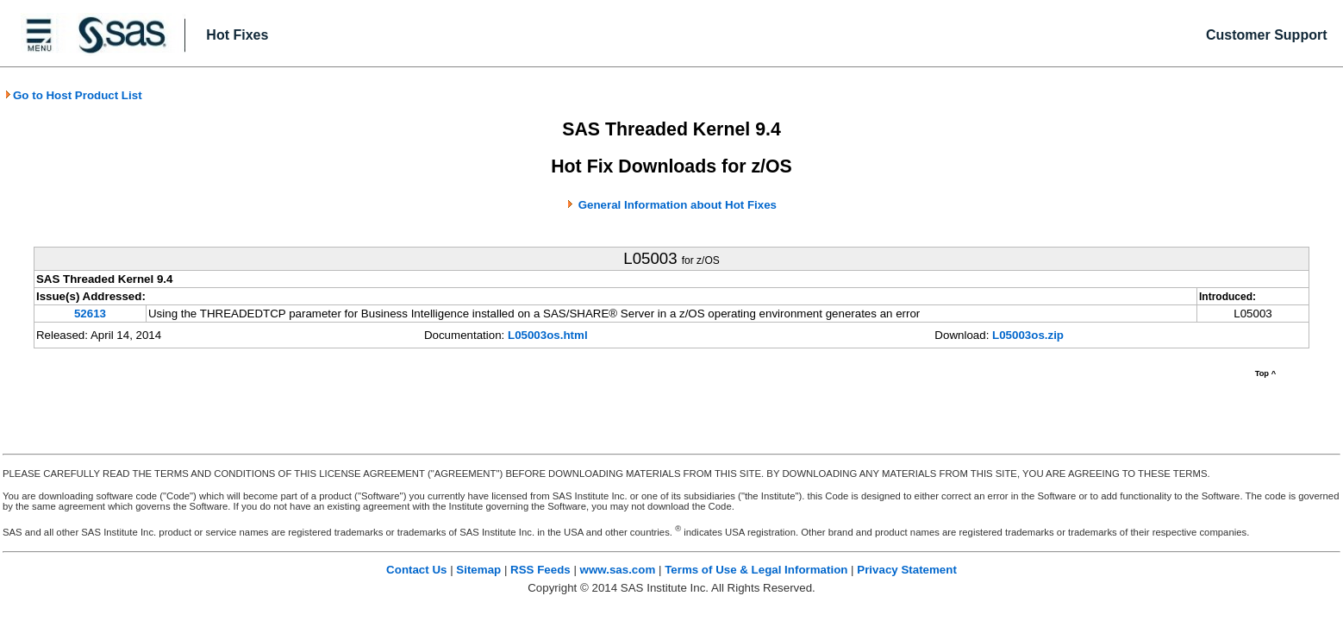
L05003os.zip (1028, 335)
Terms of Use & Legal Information (756, 569)
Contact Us (416, 569)
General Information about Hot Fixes (677, 204)
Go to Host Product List (73, 95)
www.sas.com (618, 569)
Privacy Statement (907, 569)
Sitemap (478, 569)
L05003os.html (548, 335)
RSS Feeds (540, 569)
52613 (90, 313)
